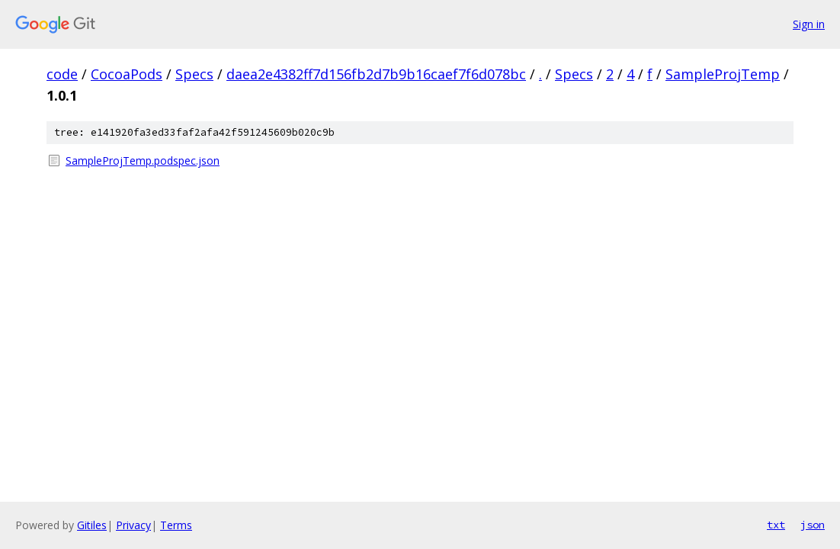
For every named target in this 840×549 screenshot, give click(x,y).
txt (776, 524)
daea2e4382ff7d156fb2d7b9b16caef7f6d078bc (376, 74)
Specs (194, 74)
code (62, 74)
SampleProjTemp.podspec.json (143, 160)
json (812, 524)
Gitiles (92, 525)
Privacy (133, 525)
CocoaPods (126, 74)
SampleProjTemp (722, 74)
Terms (176, 525)
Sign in (809, 24)
